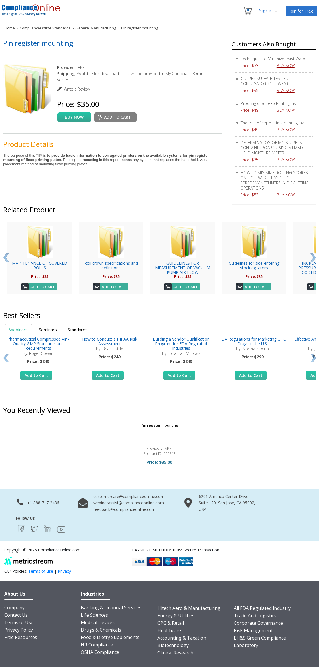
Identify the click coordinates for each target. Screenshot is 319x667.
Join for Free (302, 11)
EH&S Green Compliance (260, 638)
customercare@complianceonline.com (128, 496)
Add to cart (117, 117)
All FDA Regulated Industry (262, 608)
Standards (78, 329)
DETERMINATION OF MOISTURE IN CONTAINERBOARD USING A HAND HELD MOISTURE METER (271, 148)
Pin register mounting (159, 425)
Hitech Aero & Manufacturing (188, 608)
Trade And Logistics (255, 615)
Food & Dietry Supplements (110, 637)
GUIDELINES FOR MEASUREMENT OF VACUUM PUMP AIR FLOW (182, 267)
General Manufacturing (95, 28)
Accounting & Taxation (181, 638)
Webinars (18, 329)
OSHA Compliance (100, 652)
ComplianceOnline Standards (45, 28)
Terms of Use (18, 622)
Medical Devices (98, 622)
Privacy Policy (18, 630)
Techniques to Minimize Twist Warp (273, 58)
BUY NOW (288, 65)
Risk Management (253, 630)
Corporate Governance (258, 623)
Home (10, 28)
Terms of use (40, 571)
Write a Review (77, 89)
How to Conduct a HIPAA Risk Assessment (109, 341)
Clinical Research (175, 653)
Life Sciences (94, 615)
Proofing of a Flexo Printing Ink (268, 103)
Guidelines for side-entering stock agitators (254, 265)
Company (14, 607)
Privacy (64, 571)
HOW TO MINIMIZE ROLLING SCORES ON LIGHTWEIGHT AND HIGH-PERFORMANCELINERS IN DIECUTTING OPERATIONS (274, 180)
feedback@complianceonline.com (124, 509)
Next (313, 257)
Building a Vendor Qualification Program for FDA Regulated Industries (181, 343)
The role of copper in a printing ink (272, 123)
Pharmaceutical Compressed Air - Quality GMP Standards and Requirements (38, 343)
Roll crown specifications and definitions (111, 265)
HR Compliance (97, 645)
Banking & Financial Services (111, 607)
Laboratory (246, 645)
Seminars (48, 329)
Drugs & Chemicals (101, 630)
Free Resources (20, 637)
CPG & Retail (170, 623)
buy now (74, 117)
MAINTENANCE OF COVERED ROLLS (39, 265)
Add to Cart (42, 286)
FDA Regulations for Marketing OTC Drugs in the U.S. (252, 341)
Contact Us (16, 615)
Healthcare (169, 630)
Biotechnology (173, 645)
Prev (6, 257)
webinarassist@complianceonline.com (128, 502)
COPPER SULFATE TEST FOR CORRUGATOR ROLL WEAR (265, 81)
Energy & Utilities (175, 615)
